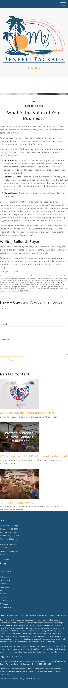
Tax (1, 590)
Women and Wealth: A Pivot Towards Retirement (33, 456)
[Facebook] (28, 68)
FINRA (53, 661)
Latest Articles (6, 600)
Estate (3, 584)
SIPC (59, 661)
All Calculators (6, 607)
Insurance (4, 587)
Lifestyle (3, 597)
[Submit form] (11, 360)
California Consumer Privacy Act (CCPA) (20, 649)
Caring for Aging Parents (17, 502)
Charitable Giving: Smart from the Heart (28, 413)
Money (3, 594)
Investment (5, 580)
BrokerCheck (60, 615)
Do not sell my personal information (48, 652)
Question (4, 339)
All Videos (4, 604)
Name (5, 308)
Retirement (5, 577)
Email (4, 324)
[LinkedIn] (32, 68)
